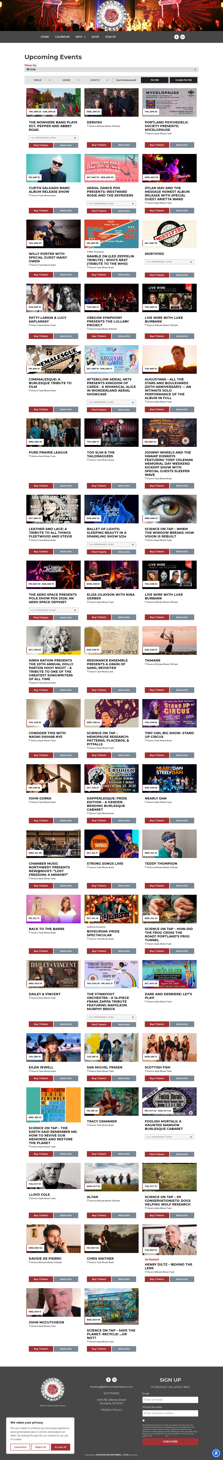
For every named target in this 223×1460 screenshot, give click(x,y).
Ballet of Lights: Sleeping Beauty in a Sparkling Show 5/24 (106, 532)
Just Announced (126, 80)
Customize (20, 1447)
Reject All (40, 1447)
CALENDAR (62, 36)
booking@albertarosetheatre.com (111, 1386)
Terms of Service (159, 1436)
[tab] (53, 137)
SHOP (95, 36)
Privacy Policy (174, 1436)
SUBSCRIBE (170, 1441)
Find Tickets (41, 145)
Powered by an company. (111, 1455)
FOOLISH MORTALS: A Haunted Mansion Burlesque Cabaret (164, 1125)
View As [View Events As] (30, 65)
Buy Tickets (99, 145)
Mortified (154, 254)
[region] (40, 1435)
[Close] (72, 1419)
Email (145, 1393)
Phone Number (152, 1407)
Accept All (60, 1447)
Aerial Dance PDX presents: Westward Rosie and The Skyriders (110, 191)
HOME (45, 36)
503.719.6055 (111, 1393)
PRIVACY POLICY (111, 1409)
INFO (80, 37)
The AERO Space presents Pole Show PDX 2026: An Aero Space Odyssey (53, 598)
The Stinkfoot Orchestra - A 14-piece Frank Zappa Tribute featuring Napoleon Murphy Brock (108, 1001)
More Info (66, 145)
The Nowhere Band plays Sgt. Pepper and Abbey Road (53, 126)
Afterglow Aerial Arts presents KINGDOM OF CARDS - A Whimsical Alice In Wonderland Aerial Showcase (111, 386)
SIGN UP (110, 36)
